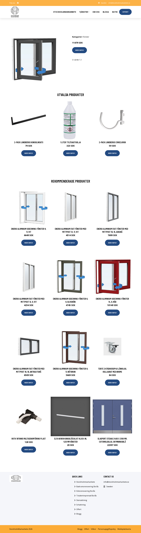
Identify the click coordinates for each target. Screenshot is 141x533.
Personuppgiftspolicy (107, 529)
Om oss (96, 11)
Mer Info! (79, 49)
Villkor (93, 529)
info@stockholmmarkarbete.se (119, 3)
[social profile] (17, 3)
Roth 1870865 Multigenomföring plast (29, 438)
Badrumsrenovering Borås (87, 486)
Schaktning (81, 504)
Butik (115, 11)
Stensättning (81, 500)
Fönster (86, 36)
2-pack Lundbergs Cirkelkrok (112, 141)
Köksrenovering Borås (85, 491)
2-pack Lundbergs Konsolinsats (28, 141)
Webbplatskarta (124, 529)
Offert (125, 12)
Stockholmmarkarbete (64, 11)
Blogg (106, 11)
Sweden (103, 3)
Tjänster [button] (83, 11)
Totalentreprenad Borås (86, 495)
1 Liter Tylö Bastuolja (70, 141)
